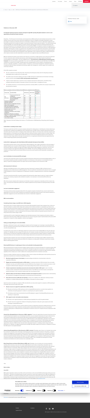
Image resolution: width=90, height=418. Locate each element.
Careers (70, 1)
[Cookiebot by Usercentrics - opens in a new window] (7, 416)
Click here (6, 397)
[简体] (78, 1)
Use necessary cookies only (80, 411)
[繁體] (80, 1)
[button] (86, 1)
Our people (60, 1)
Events (65, 1)
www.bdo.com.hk (41, 378)
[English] (81, 1)
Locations (54, 1)
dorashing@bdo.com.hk (23, 393)
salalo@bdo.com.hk (22, 388)
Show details (60, 415)
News (75, 1)
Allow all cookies (80, 407)
